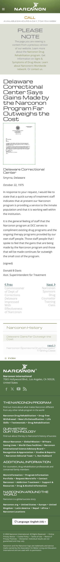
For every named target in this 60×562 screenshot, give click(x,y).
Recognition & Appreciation (18, 452)
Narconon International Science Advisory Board (29, 447)
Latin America (22, 508)
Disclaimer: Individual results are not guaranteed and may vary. (26, 540)
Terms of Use (36, 536)
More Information (13, 474)
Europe (42, 504)
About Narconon (12, 441)
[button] (30, 523)
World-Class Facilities (30, 445)
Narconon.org (10, 504)
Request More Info (26, 478)
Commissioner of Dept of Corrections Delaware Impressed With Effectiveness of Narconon (14, 298)
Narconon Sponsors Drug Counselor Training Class (48, 295)
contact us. (37, 69)
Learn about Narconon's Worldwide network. (31, 66)
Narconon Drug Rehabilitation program (29, 53)
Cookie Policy (23, 536)
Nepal (36, 508)
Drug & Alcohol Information (32, 485)
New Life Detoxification (31, 419)
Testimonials (18, 422)
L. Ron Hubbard (43, 455)
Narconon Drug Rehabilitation (19, 415)
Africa (44, 508)
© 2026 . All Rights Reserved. (24, 534)
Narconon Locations (14, 511)
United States (28, 504)
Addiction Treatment (28, 482)
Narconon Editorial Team (19, 455)
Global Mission (32, 441)
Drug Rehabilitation (39, 422)
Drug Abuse (34, 62)
